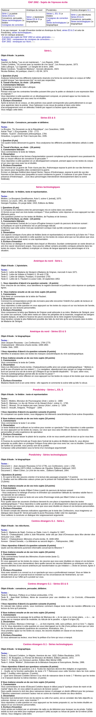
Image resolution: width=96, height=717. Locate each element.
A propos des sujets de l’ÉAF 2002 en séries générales (26, 37)
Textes (4, 270)
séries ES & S (68, 30)
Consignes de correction (13, 25)
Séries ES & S (8, 16)
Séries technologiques (12, 20)
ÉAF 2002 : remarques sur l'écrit (16, 42)
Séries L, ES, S (53, 14)
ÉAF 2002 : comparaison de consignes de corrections (26, 39)
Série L (5, 14)
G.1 (89, 10)
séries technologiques (21, 33)
